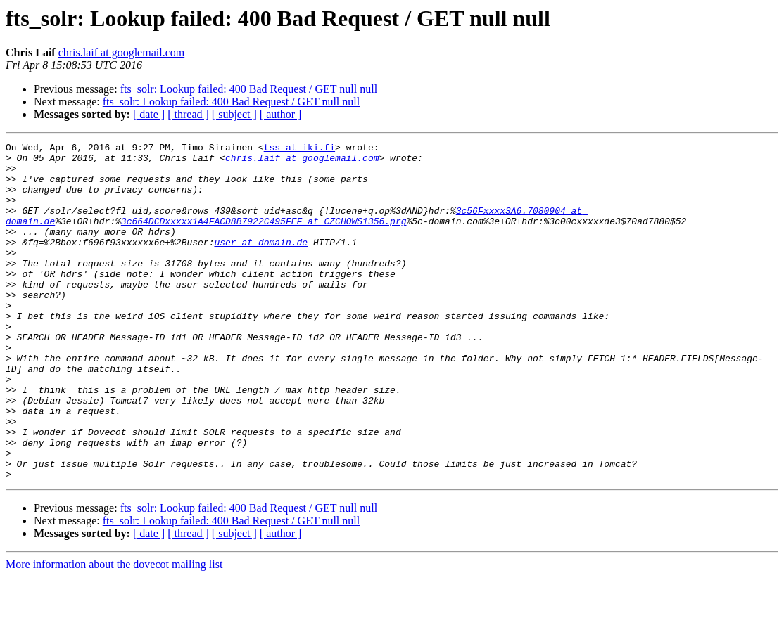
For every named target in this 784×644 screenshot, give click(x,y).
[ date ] (149, 114)
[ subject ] (234, 114)
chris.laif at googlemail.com (121, 52)
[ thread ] (188, 114)
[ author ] (281, 114)
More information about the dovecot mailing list (114, 632)
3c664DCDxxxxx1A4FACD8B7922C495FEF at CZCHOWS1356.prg (264, 237)
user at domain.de (261, 263)
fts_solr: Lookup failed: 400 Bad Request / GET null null (248, 89)
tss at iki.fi (299, 149)
